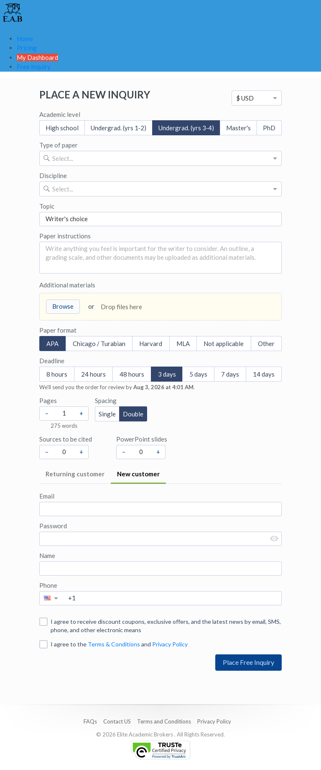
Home (25, 38)
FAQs (90, 721)
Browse (63, 306)
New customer (138, 474)
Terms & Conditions (114, 644)
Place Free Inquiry (248, 662)
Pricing (27, 48)
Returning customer (75, 474)
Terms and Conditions (164, 721)
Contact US (117, 721)
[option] (256, 98)
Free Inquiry (34, 66)
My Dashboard (37, 57)
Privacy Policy (170, 644)
